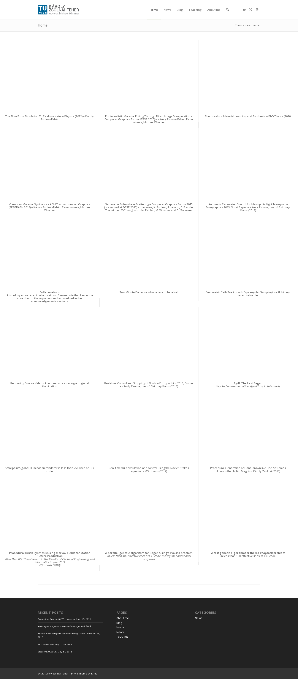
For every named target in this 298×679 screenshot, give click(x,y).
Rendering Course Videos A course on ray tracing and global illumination (49, 384)
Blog (119, 623)
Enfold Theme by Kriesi (84, 673)
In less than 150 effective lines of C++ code (248, 554)
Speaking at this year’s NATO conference (57, 626)
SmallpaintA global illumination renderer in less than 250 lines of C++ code (49, 469)
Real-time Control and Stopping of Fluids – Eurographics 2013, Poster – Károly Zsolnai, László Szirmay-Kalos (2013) (148, 384)
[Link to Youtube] (244, 9)
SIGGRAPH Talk (46, 644)
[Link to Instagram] (257, 9)
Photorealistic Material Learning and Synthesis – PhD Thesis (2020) (248, 116)
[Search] (227, 9)
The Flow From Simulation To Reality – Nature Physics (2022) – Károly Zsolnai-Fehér (49, 117)
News (120, 632)
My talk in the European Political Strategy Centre (61, 633)
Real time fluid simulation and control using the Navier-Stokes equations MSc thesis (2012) (149, 469)
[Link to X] (250, 9)
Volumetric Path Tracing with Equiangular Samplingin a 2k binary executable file (248, 293)
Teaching (122, 636)
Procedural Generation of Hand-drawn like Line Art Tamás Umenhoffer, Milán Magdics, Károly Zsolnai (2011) (248, 469)
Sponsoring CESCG (47, 651)
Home (43, 25)
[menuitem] (154, 9)
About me (122, 618)
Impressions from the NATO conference (56, 619)
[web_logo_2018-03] (58, 9)
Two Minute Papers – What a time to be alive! (149, 292)
